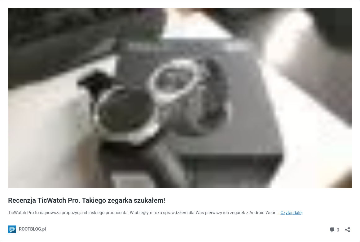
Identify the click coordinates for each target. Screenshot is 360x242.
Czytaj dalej (291, 212)
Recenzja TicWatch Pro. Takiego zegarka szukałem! (86, 200)
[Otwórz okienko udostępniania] (347, 227)
